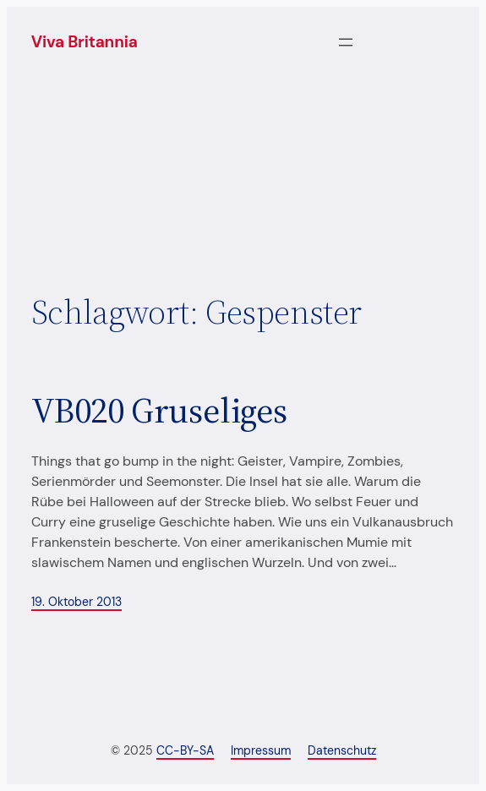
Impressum (261, 750)
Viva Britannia (84, 41)
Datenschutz (342, 750)
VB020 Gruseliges (159, 410)
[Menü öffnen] (346, 42)
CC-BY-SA (185, 750)
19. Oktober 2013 (76, 601)
